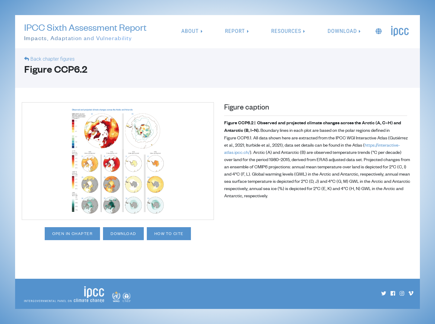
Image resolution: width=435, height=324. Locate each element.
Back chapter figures (53, 59)
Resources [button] (286, 30)
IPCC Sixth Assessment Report (85, 32)
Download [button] (342, 30)
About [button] (190, 30)
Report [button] (235, 30)
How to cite (169, 233)
